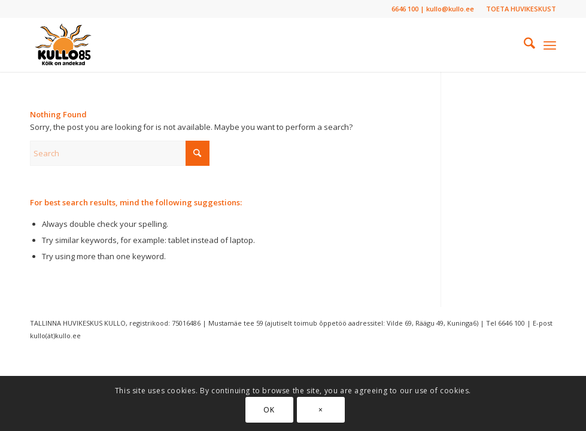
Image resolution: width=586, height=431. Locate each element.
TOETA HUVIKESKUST (521, 8)
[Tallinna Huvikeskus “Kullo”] (63, 45)
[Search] (523, 45)
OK (268, 410)
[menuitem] (518, 9)
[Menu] (550, 45)
